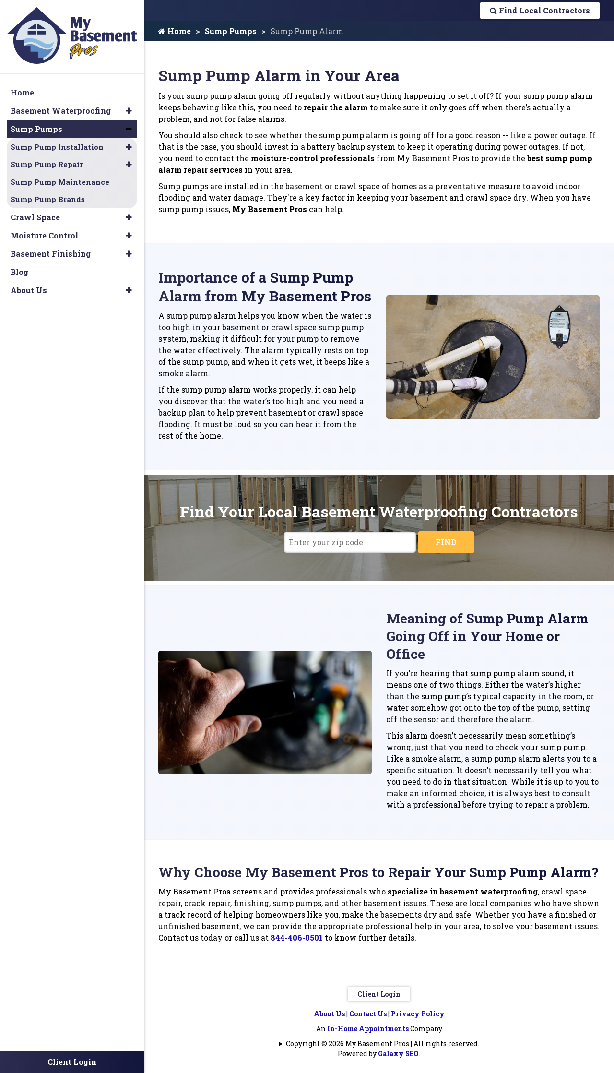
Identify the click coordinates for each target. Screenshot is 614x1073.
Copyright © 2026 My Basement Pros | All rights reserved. (382, 1043)
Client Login (379, 994)
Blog (19, 272)
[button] (129, 110)
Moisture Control (44, 235)
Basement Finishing (51, 254)
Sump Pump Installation (57, 147)
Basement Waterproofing (61, 111)
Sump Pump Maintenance (60, 182)
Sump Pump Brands (48, 199)
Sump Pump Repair (47, 164)
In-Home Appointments (368, 1028)
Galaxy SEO (398, 1053)
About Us (329, 1013)
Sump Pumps (231, 31)
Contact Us (368, 1013)
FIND (446, 542)
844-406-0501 (297, 937)
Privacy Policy (418, 1013)
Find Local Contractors (540, 10)
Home (174, 31)
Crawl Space (35, 217)
